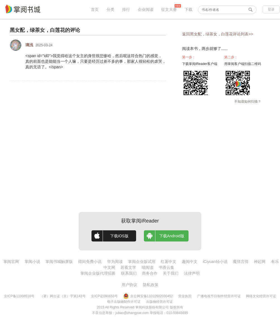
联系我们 (129, 273)
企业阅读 (145, 9)
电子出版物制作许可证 (124, 302)
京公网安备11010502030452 (148, 296)
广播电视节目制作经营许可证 (219, 296)
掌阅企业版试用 (141, 261)
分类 (110, 9)
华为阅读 (115, 261)
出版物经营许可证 (159, 302)
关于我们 (170, 273)
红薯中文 (168, 261)
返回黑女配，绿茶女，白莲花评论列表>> (217, 34)
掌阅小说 (32, 261)
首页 (95, 9)
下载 (188, 9)
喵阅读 (147, 267)
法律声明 (192, 273)
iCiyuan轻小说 (215, 261)
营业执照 (185, 296)
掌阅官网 (11, 261)
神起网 (259, 261)
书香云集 (166, 267)
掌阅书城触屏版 (59, 261)
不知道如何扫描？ (247, 101)
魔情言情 (240, 261)
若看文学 (128, 267)
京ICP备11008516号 (19, 296)
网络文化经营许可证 (261, 296)
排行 (126, 9)
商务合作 (150, 273)
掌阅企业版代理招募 (97, 273)
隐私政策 (150, 284)
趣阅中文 (189, 261)
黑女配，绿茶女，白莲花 (37, 30)
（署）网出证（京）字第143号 (63, 296)
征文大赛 (169, 9)
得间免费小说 (90, 261)
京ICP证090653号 (104, 296)
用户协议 (129, 284)
